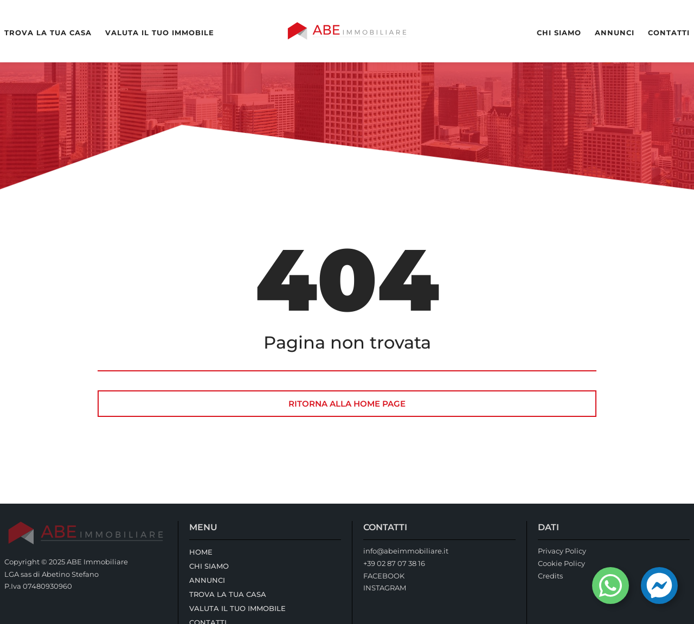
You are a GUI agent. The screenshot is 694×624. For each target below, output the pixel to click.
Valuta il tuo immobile (159, 33)
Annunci (614, 33)
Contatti (669, 33)
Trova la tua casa (48, 33)
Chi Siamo (559, 33)
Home (201, 552)
